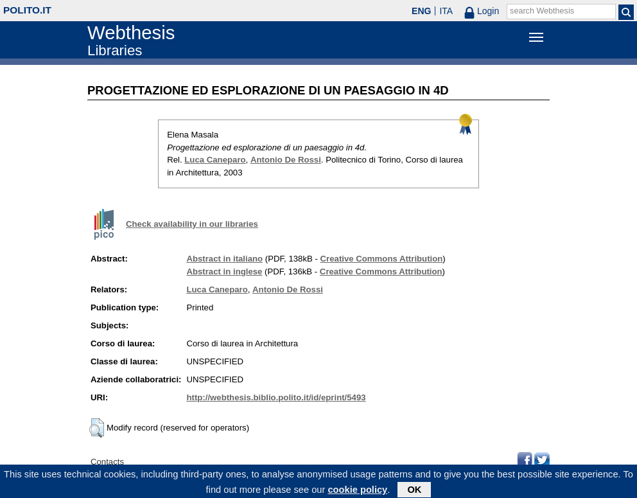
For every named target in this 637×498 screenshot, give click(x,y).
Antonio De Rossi (285, 160)
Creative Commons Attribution (381, 258)
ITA (446, 10)
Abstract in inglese (224, 271)
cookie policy (357, 491)
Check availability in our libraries (192, 224)
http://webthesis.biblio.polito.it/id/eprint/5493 (275, 397)
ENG (421, 10)
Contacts (107, 462)
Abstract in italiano (224, 258)
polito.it (27, 9)
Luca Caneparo (214, 160)
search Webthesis (542, 10)
